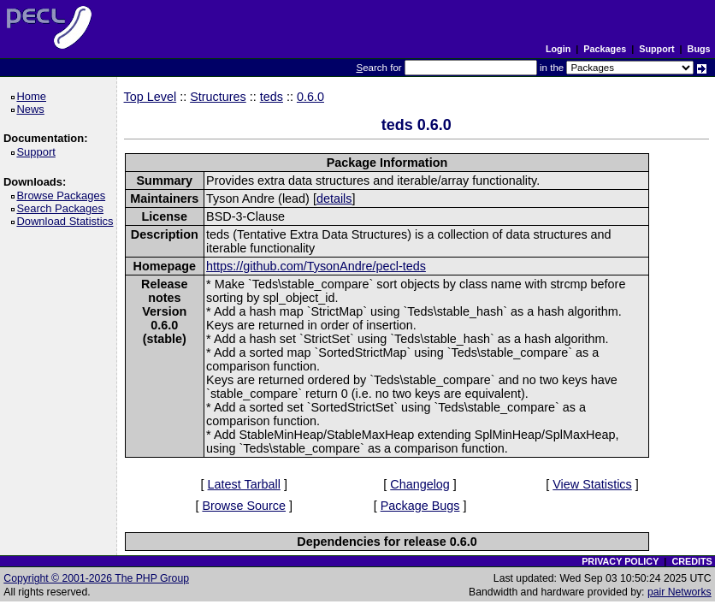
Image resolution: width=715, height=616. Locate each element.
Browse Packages (63, 195)
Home (33, 96)
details (334, 198)
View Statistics (592, 484)
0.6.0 (310, 97)
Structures (218, 97)
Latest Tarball (244, 484)
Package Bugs (420, 505)
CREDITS (691, 561)
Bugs (699, 49)
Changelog (420, 484)
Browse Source (244, 505)
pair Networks (679, 592)
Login (558, 49)
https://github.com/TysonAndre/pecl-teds (316, 266)
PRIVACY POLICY (620, 561)
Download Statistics (67, 221)
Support (656, 49)
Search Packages (62, 208)
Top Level (150, 97)
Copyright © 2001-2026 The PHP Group (96, 578)
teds (271, 97)
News (32, 109)
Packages (604, 49)
